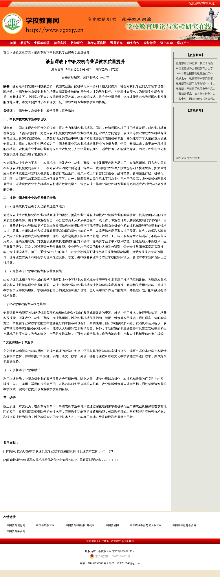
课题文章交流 (22, 52)
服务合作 (133, 43)
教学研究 (77, 43)
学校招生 (183, 43)
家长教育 (150, 43)
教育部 (25, 43)
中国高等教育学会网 (184, 525)
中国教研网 (112, 525)
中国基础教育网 (45, 525)
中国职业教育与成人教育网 (145, 525)
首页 (13, 43)
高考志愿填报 (96, 43)
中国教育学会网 (16, 531)
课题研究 (116, 43)
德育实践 (60, 43)
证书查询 (166, 43)
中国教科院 (42, 43)
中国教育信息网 (16, 525)
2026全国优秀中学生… (188, 158)
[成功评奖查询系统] (202, 3)
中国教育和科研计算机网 (80, 525)
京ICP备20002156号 (123, 551)
